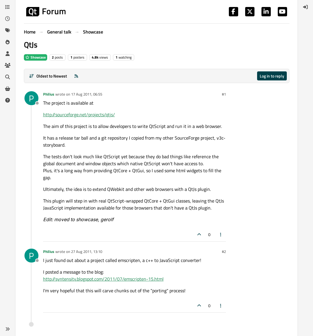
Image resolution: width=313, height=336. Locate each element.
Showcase (35, 57)
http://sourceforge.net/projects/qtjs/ (79, 114)
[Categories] (7, 7)
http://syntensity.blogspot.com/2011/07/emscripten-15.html (103, 278)
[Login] (305, 7)
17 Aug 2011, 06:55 (86, 94)
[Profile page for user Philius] (31, 98)
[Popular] (7, 42)
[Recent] (7, 18)
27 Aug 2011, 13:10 (86, 251)
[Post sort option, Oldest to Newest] (48, 75)
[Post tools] (220, 234)
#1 (224, 94)
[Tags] (7, 30)
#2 (224, 251)
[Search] (7, 77)
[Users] (7, 53)
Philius (48, 94)
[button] (7, 329)
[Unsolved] (7, 100)
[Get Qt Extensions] (7, 88)
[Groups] (7, 65)
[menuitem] (305, 7)
